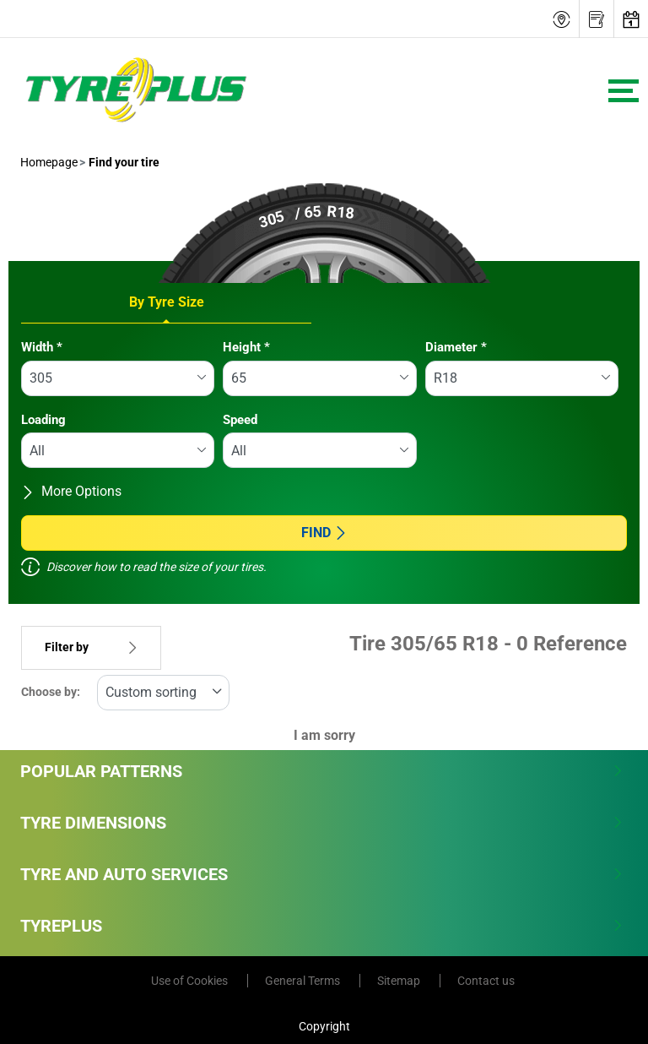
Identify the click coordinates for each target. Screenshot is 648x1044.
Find (324, 533)
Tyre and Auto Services (322, 874)
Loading (43, 419)
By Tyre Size (166, 302)
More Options (71, 491)
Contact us (486, 980)
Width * (41, 347)
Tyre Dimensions (322, 822)
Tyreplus (322, 925)
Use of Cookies (190, 980)
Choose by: (50, 692)
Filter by (91, 647)
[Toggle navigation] (624, 90)
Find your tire (122, 162)
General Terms (304, 980)
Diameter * (456, 347)
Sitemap (400, 980)
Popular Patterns (322, 771)
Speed (240, 419)
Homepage (49, 162)
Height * (246, 347)
